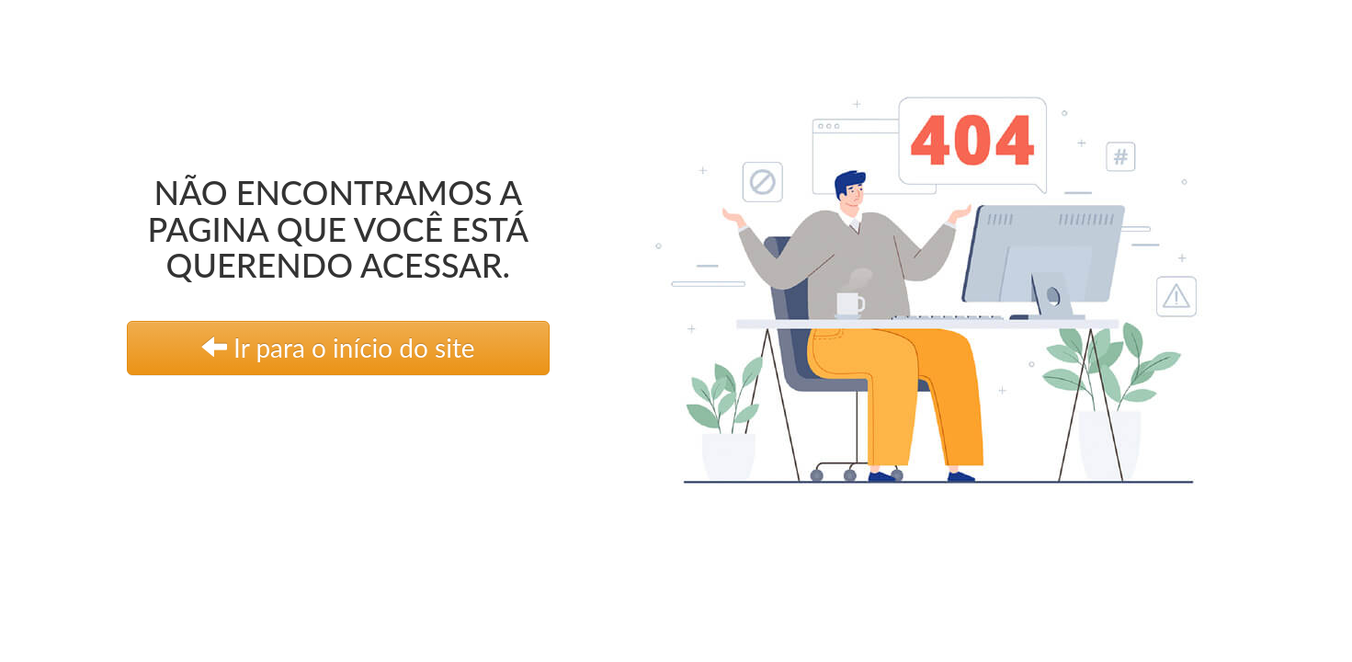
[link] (957, 278)
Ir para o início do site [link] (338, 347)
